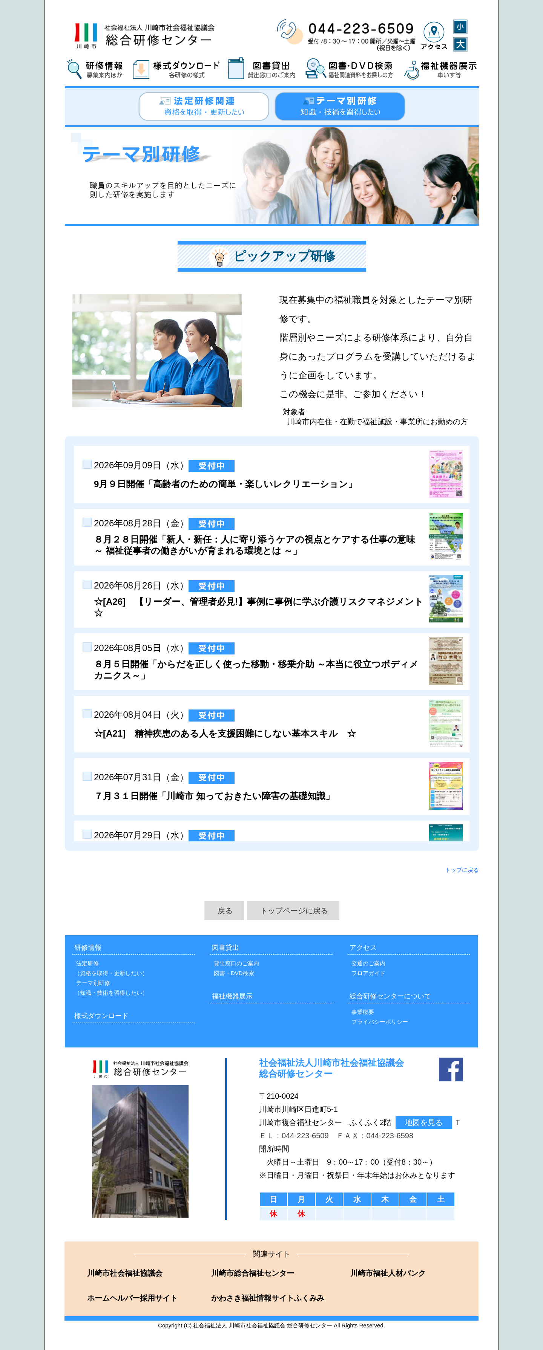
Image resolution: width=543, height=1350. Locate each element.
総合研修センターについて (390, 996)
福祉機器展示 (232, 996)
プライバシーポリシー (379, 1021)
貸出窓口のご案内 (236, 963)
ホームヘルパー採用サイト (131, 1298)
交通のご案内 (368, 963)
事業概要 (362, 1012)
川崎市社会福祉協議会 (124, 1273)
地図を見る (424, 1122)
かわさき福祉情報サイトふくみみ (266, 1298)
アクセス (363, 947)
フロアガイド (368, 973)
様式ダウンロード (101, 1016)
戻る (225, 911)
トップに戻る (462, 870)
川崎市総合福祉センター (251, 1273)
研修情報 (87, 947)
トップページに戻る (294, 911)
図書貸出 (225, 947)
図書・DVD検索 (234, 973)
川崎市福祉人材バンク (387, 1273)
